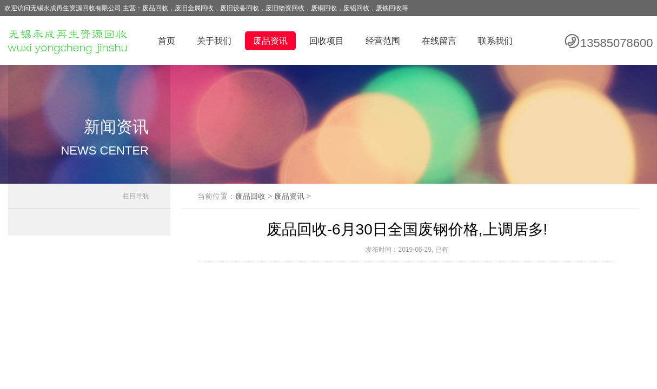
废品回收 (250, 196)
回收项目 (326, 40)
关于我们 (214, 40)
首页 (166, 40)
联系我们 (495, 40)
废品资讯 (270, 40)
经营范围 (383, 40)
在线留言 (439, 40)
